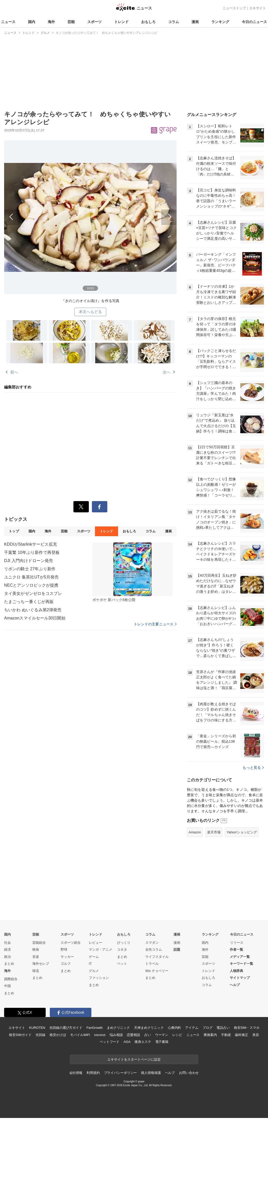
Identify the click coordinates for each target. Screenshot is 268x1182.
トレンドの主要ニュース (155, 624)
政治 (7, 957)
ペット (122, 964)
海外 (51, 22)
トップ (14, 531)
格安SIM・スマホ (247, 1028)
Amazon (195, 832)
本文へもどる (90, 311)
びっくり (123, 943)
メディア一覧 (240, 957)
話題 (177, 949)
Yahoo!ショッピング (242, 832)
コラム (173, 22)
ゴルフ (66, 964)
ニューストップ (234, 8)
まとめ (9, 964)
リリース (236, 943)
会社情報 (75, 1073)
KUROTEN (37, 1028)
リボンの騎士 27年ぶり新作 (29, 569)
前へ (47, 213)
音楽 (35, 957)
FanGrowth (95, 1028)
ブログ (208, 1028)
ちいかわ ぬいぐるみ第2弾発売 (32, 610)
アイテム (191, 1028)
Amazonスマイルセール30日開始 (34, 618)
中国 (7, 986)
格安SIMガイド (20, 1035)
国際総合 (10, 979)
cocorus (100, 1035)
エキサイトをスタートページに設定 (134, 1059)
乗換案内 (210, 1035)
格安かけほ (58, 1035)
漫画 (195, 22)
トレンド (121, 22)
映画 (35, 949)
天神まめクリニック (149, 1028)
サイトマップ (240, 978)
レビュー (95, 943)
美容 (255, 1035)
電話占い (222, 1028)
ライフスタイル (157, 957)
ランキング (220, 22)
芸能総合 (39, 943)
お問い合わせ (189, 1073)
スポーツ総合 (71, 943)
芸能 (71, 22)
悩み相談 (116, 1035)
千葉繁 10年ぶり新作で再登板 (32, 552)
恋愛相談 (133, 1035)
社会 (7, 943)
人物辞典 (236, 971)
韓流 (35, 971)
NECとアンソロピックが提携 (31, 585)
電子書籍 (161, 1042)
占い (147, 1035)
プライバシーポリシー (120, 1073)
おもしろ (148, 22)
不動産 (226, 1035)
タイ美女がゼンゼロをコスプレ (33, 593)
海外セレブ (40, 964)
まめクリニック (118, 1028)
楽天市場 (214, 832)
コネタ (122, 949)
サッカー (67, 957)
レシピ (177, 1035)
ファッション (99, 978)
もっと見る (253, 767)
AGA (126, 1042)
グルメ (94, 971)
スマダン (152, 943)
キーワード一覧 (241, 964)
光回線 (40, 1035)
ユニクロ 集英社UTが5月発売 (31, 577)
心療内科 (174, 1028)
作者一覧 (236, 949)
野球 (64, 949)
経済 (7, 949)
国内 (31, 22)
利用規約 (93, 1073)
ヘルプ (235, 985)
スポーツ (94, 22)
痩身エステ (143, 1042)
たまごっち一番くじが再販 (29, 601)
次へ (133, 213)
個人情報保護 (151, 1073)
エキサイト (257, 8)
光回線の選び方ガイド (65, 1028)
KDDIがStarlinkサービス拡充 (30, 544)
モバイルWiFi (80, 1035)
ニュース (8, 22)
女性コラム (153, 949)
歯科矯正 (241, 1035)
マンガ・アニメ (100, 949)
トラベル (152, 964)
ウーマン (161, 1035)
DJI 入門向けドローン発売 (28, 560)
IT (90, 964)
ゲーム (94, 957)
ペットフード (109, 1042)
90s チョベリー (156, 971)
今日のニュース (254, 22)
